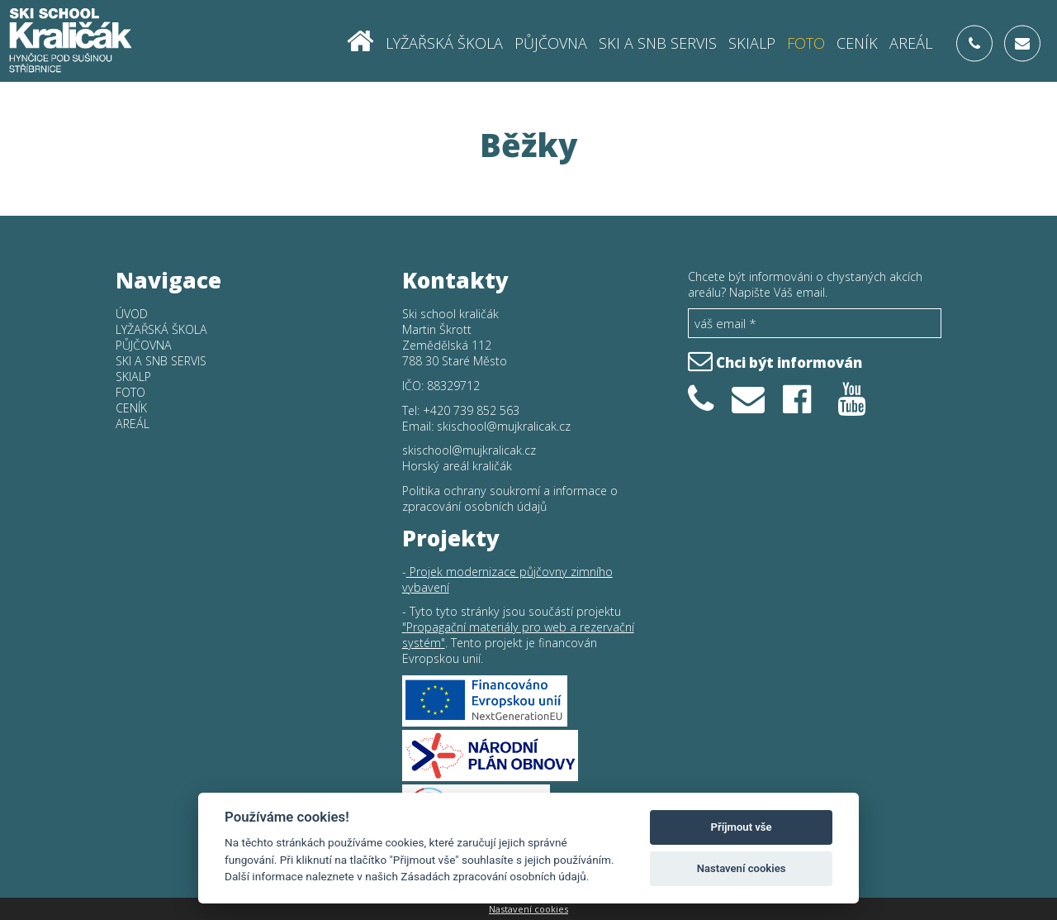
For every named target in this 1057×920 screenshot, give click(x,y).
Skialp (751, 42)
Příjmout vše (741, 827)
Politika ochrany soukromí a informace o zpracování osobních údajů (510, 498)
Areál (910, 42)
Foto (806, 42)
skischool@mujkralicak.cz (504, 426)
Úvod (132, 314)
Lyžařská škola (444, 42)
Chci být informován (775, 360)
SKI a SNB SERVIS (658, 42)
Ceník (857, 42)
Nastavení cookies (528, 909)
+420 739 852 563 (471, 410)
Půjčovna (550, 42)
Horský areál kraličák (457, 466)
